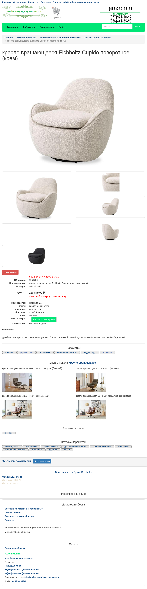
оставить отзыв (42, 461)
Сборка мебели (12, 512)
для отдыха (31, 446)
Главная (6, 2)
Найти (137, 26)
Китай (67, 450)
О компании (19, 2)
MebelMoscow (19, 581)
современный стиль (67, 352)
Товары (12, 27)
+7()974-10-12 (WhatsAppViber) (22, 569)
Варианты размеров (44, 319)
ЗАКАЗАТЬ (10, 272)
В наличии (37, 450)
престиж (9, 352)
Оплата (57, 2)
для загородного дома (75, 446)
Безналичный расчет (15, 548)
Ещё (62, 27)
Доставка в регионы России (19, 516)
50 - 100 (9, 433)
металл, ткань (12, 446)
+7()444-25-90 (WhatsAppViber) (22, 573)
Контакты (33, 2)
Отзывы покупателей (16, 461)
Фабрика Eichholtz (12, 477)
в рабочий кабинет (102, 446)
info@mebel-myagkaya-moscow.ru (81, 2)
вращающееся (51, 446)
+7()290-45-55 (13, 566)
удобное (53, 450)
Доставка (46, 2)
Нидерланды (90, 352)
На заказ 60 (45, 352)
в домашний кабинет (15, 450)
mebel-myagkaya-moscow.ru (19, 558)
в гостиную (123, 446)
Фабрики (29, 27)
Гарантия (9, 520)
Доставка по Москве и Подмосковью (24, 509)
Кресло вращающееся (83, 362)
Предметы (47, 27)
